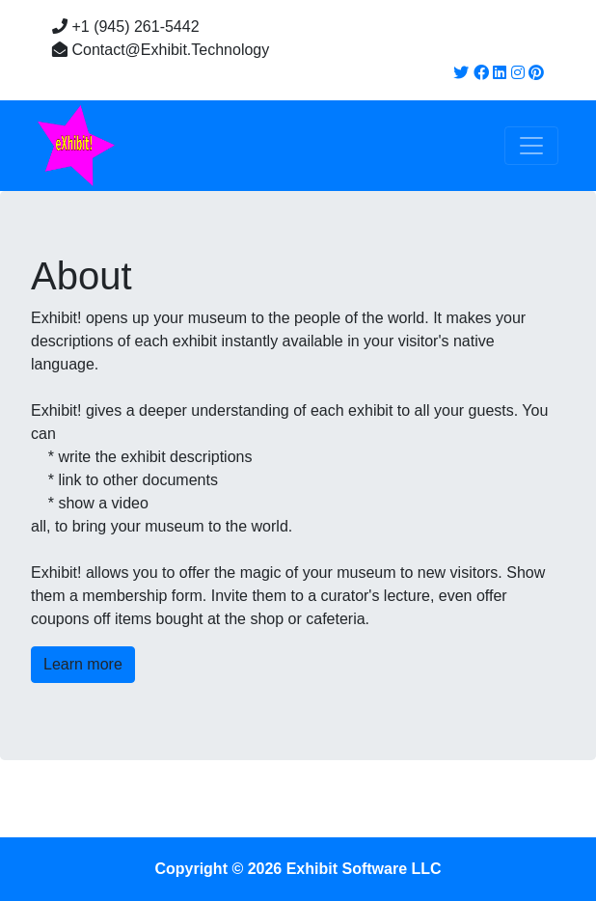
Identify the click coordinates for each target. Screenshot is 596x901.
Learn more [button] (82, 664)
